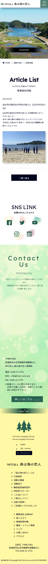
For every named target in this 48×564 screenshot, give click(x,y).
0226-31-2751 (17, 371)
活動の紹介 (17, 62)
